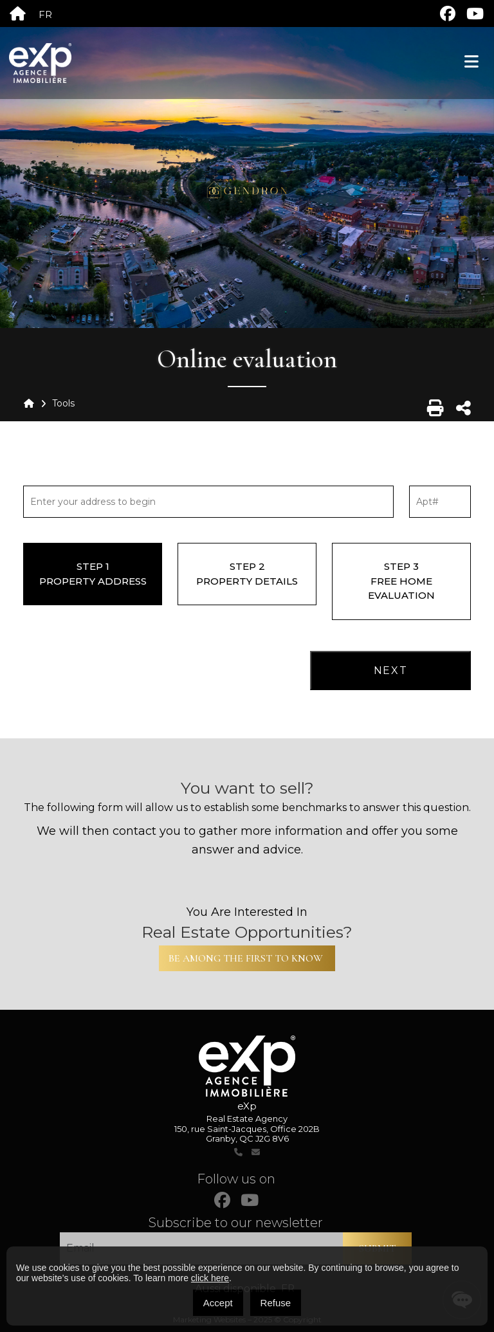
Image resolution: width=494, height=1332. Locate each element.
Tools (63, 403)
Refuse (276, 1302)
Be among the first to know (247, 958)
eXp (247, 1106)
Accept (218, 1302)
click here (210, 1278)
